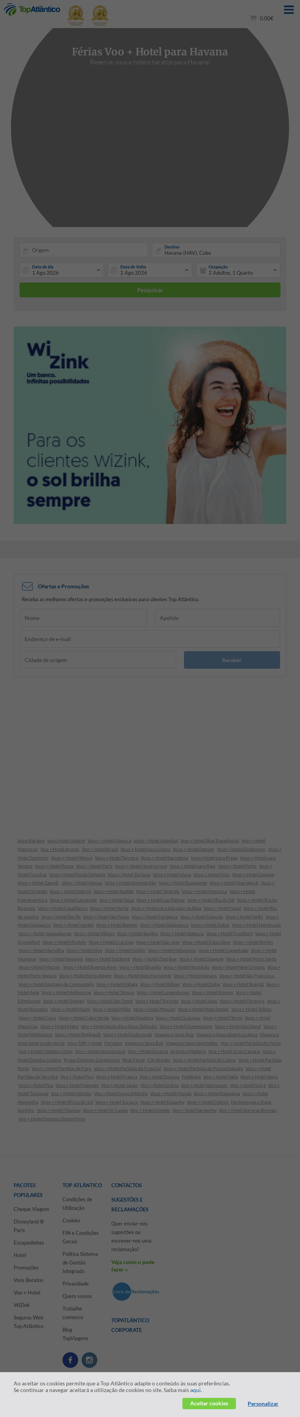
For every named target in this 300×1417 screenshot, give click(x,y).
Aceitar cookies (209, 1403)
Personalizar (263, 1403)
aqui (195, 1390)
